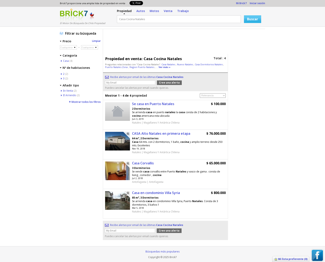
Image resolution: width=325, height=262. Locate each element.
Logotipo (74, 15)
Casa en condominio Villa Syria (156, 192)
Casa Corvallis (143, 163)
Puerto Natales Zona (116, 67)
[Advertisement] (185, 42)
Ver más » (164, 67)
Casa (66, 61)
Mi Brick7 (241, 3)
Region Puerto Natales (142, 67)
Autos (140, 11)
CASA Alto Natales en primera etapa (161, 133)
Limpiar (96, 41)
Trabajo (183, 11)
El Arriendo (69, 95)
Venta (168, 11)
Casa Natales (168, 64)
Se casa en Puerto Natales (153, 104)
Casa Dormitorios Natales (209, 64)
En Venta (68, 90)
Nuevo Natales (185, 64)
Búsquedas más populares (163, 251)
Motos (154, 11)
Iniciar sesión (257, 3)
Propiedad (124, 11)
